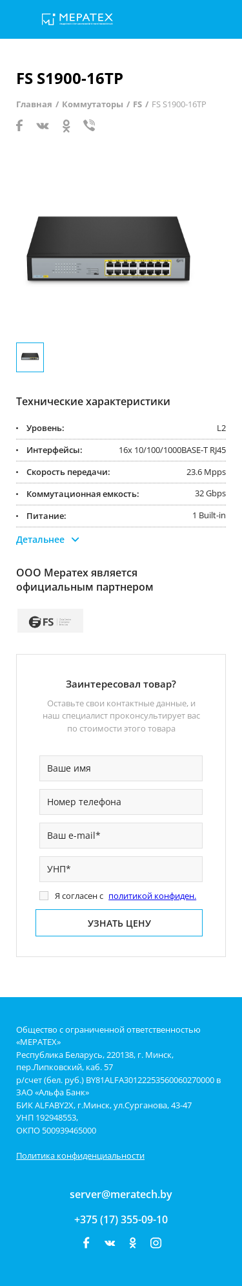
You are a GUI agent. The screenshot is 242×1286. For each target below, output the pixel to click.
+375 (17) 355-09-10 (121, 1219)
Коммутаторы (92, 104)
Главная (34, 104)
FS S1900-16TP (179, 104)
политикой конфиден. (152, 895)
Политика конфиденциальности (80, 1155)
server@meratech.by (121, 1194)
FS (137, 104)
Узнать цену (119, 923)
